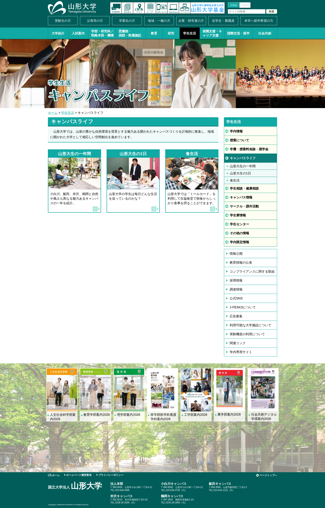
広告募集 (236, 316)
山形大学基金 (207, 8)
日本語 (233, 5)
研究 (171, 33)
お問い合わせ (162, 8)
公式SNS (236, 298)
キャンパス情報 (241, 197)
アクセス (139, 8)
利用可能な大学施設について (250, 325)
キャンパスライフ (243, 158)
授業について (239, 140)
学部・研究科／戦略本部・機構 (102, 33)
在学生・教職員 (223, 20)
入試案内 (78, 33)
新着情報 (116, 8)
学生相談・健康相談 (244, 188)
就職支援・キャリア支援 (212, 33)
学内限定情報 (239, 242)
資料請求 (127, 8)
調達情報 (236, 289)
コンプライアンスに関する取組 (252, 271)
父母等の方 (95, 20)
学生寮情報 (238, 215)
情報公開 (236, 253)
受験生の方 (63, 20)
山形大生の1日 (240, 173)
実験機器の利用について (247, 334)
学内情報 (236, 131)
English (245, 5)
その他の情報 (239, 233)
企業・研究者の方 (191, 20)
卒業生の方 (127, 20)
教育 (154, 33)
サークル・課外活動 (244, 206)
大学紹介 (58, 33)
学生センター (239, 224)
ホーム (53, 112)
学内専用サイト (241, 352)
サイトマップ (184, 8)
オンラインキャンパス (173, 8)
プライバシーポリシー (111, 475)
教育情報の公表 (241, 262)
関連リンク (238, 343)
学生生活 (189, 33)
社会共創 (264, 33)
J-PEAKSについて (243, 307)
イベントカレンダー (150, 8)
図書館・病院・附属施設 (130, 33)
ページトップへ (268, 475)
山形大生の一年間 (243, 166)
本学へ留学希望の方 (258, 20)
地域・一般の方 (159, 20)
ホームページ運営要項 (78, 475)
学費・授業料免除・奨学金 (249, 149)
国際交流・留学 (238, 33)
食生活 (235, 180)
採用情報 (236, 280)
